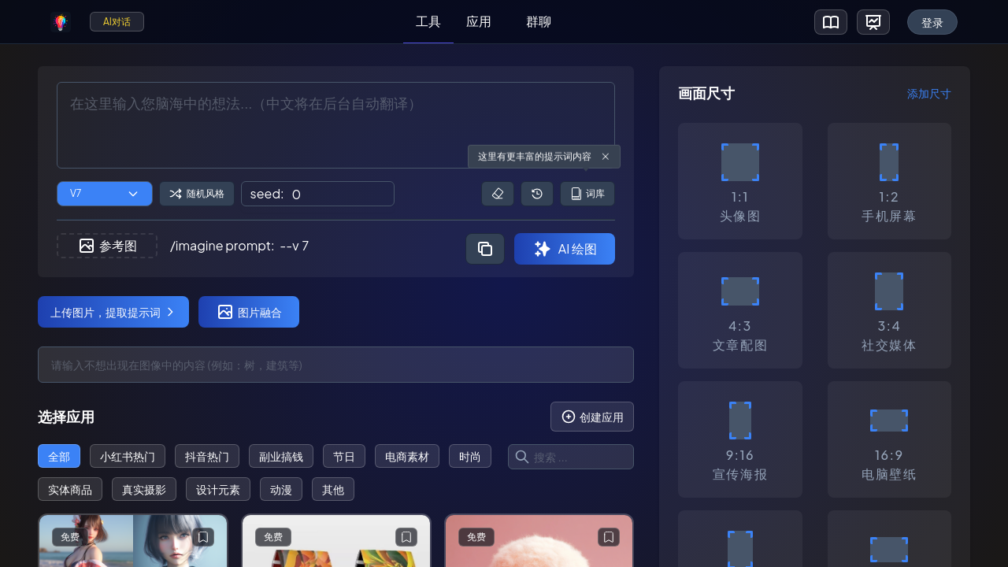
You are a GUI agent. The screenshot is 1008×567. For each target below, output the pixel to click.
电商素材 (407, 456)
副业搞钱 (281, 456)
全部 (59, 456)
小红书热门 (127, 456)
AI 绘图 (565, 248)
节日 (344, 456)
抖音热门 (207, 456)
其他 (333, 489)
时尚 (470, 456)
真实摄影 (144, 489)
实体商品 (70, 489)
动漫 (281, 489)
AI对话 (117, 22)
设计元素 (218, 489)
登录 (932, 22)
